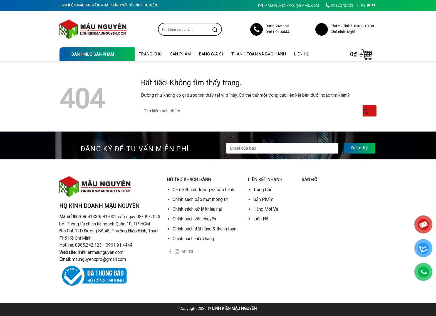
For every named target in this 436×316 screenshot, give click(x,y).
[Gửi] (219, 29)
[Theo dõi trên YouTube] (373, 6)
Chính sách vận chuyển (194, 219)
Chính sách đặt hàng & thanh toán (204, 229)
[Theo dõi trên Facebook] (358, 6)
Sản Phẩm (180, 54)
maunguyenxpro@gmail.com (99, 259)
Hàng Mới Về (265, 209)
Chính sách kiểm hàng (193, 238)
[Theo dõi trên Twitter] (368, 6)
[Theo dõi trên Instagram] (363, 6)
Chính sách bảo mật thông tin (201, 199)
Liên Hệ (301, 54)
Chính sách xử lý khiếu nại (197, 209)
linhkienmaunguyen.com (100, 252)
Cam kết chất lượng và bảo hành (203, 189)
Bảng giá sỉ (211, 54)
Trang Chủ (150, 54)
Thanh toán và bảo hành (258, 54)
